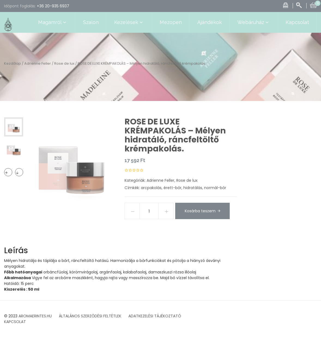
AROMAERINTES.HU (35, 316)
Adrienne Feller (37, 63)
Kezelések (129, 22)
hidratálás (192, 187)
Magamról (53, 22)
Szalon (91, 22)
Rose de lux (64, 63)
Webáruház (253, 22)
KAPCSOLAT (15, 321)
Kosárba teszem (200, 211)
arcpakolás (151, 187)
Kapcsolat (297, 22)
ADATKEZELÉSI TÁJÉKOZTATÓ (154, 316)
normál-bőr (215, 187)
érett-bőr (172, 187)
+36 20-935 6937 (53, 6)
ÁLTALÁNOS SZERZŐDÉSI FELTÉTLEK (90, 316)
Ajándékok (209, 22)
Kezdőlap (12, 63)
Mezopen (171, 22)
